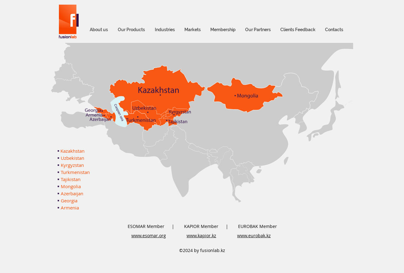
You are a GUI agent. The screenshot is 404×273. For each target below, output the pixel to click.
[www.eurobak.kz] (254, 235)
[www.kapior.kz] (201, 235)
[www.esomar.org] (149, 235)
